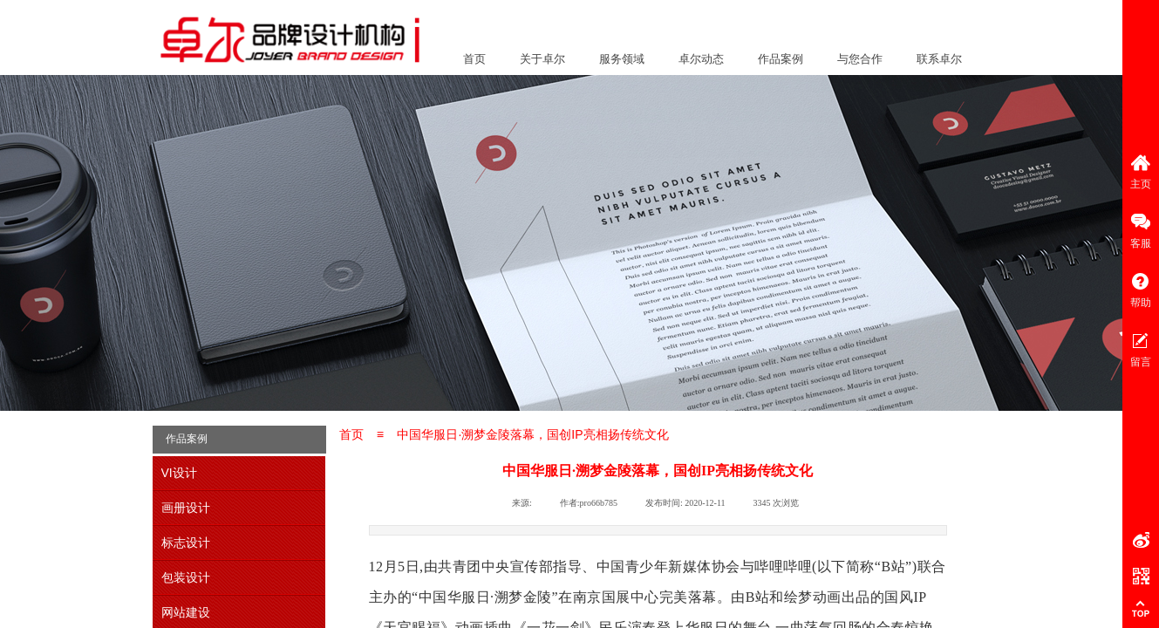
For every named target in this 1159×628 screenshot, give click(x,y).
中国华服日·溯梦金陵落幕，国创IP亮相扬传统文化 (532, 434)
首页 (474, 58)
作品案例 (780, 58)
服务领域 (621, 58)
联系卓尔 (939, 58)
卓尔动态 (701, 58)
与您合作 (860, 58)
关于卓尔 (542, 58)
